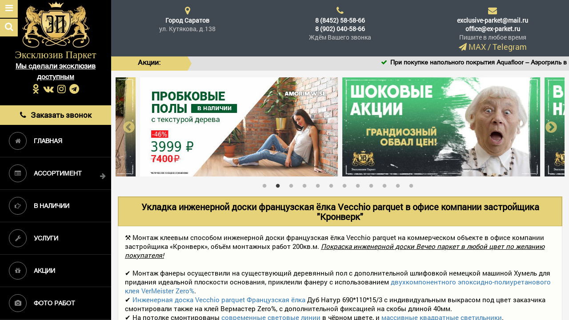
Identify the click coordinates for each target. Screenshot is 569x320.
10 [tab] (386, 184)
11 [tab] (400, 184)
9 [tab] (373, 184)
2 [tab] (280, 184)
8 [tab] (360, 184)
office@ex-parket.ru (492, 28)
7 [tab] (346, 184)
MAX (477, 46)
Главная (35, 141)
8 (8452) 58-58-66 (340, 20)
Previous (129, 127)
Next (551, 127)
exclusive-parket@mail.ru (492, 20)
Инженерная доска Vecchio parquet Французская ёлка (218, 299)
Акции (32, 271)
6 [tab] (333, 184)
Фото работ (42, 303)
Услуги (33, 238)
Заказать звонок (55, 115)
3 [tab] (293, 184)
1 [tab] (266, 184)
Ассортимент (45, 173)
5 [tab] (320, 184)
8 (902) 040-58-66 (340, 28)
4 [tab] (306, 184)
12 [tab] (413, 184)
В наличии (39, 206)
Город (187, 20)
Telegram (510, 46)
